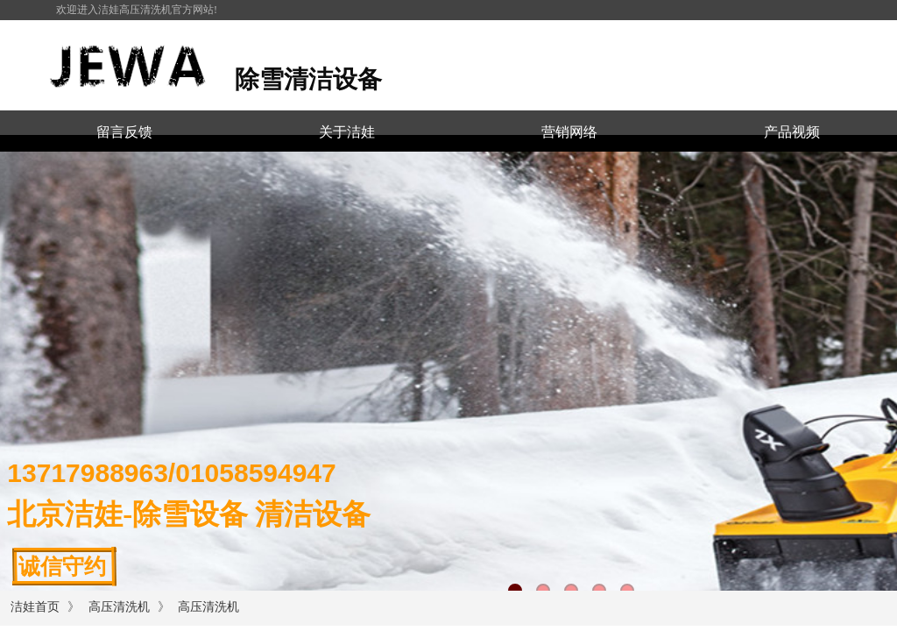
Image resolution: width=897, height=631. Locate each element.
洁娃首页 (35, 606)
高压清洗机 (119, 606)
